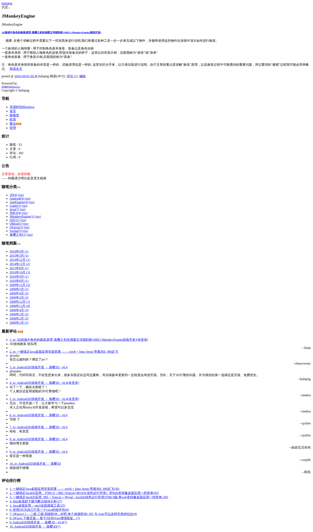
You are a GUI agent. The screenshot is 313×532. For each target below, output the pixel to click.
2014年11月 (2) (20, 264)
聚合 (13, 123)
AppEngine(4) (19, 202)
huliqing (7, 3)
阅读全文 (16, 68)
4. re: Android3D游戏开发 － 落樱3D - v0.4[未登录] (44, 382)
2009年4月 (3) (19, 293)
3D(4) (13, 195)
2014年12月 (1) (20, 260)
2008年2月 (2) (19, 318)
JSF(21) (15, 220)
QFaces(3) (16, 227)
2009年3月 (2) (19, 297)
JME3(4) (15, 213)
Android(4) (17, 198)
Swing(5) (16, 231)
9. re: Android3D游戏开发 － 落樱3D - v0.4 (38, 451)
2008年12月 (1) (20, 301)
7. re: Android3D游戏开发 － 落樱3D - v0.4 (38, 427)
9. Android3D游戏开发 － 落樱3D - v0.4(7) (38, 522)
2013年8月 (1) (19, 268)
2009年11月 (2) (20, 285)
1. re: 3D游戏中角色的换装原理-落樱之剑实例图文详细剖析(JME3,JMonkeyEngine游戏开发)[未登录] (79, 339)
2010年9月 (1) (19, 276)
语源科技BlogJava (11, 86)
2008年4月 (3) (19, 310)
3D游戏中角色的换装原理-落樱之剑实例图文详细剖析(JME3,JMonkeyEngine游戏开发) (51, 32)
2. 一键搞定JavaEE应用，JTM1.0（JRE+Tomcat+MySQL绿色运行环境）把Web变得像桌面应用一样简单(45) (84, 493)
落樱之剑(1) (18, 234)
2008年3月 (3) (19, 314)
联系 (13, 119)
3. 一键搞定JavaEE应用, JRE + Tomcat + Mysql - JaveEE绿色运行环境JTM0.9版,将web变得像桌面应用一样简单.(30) (89, 497)
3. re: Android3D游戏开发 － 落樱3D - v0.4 (38, 367)
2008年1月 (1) (19, 322)
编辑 (82, 76)
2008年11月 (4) (20, 306)
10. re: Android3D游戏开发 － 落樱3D (35, 463)
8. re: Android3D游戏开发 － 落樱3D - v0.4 (38, 439)
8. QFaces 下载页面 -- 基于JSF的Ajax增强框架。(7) (45, 518)
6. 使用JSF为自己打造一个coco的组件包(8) (39, 509)
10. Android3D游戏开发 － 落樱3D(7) (35, 526)
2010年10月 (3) (20, 272)
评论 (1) (72, 76)
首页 (13, 111)
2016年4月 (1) (19, 251)
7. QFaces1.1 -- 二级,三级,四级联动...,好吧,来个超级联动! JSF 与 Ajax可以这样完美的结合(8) (73, 514)
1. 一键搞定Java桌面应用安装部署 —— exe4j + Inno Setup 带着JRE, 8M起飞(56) (64, 488)
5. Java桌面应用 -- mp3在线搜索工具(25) (37, 505)
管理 (13, 128)
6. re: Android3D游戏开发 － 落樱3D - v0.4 (38, 415)
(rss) (21, 195)
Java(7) (14, 209)
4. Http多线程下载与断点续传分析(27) (36, 501)
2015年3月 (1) (19, 255)
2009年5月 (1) (19, 289)
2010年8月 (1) (19, 280)
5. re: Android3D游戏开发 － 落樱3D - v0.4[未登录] (44, 399)
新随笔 (14, 115)
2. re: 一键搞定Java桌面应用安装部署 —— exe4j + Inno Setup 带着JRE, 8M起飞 (64, 351)
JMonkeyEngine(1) (22, 216)
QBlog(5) (16, 223)
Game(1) (15, 205)
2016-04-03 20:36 (26, 76)
